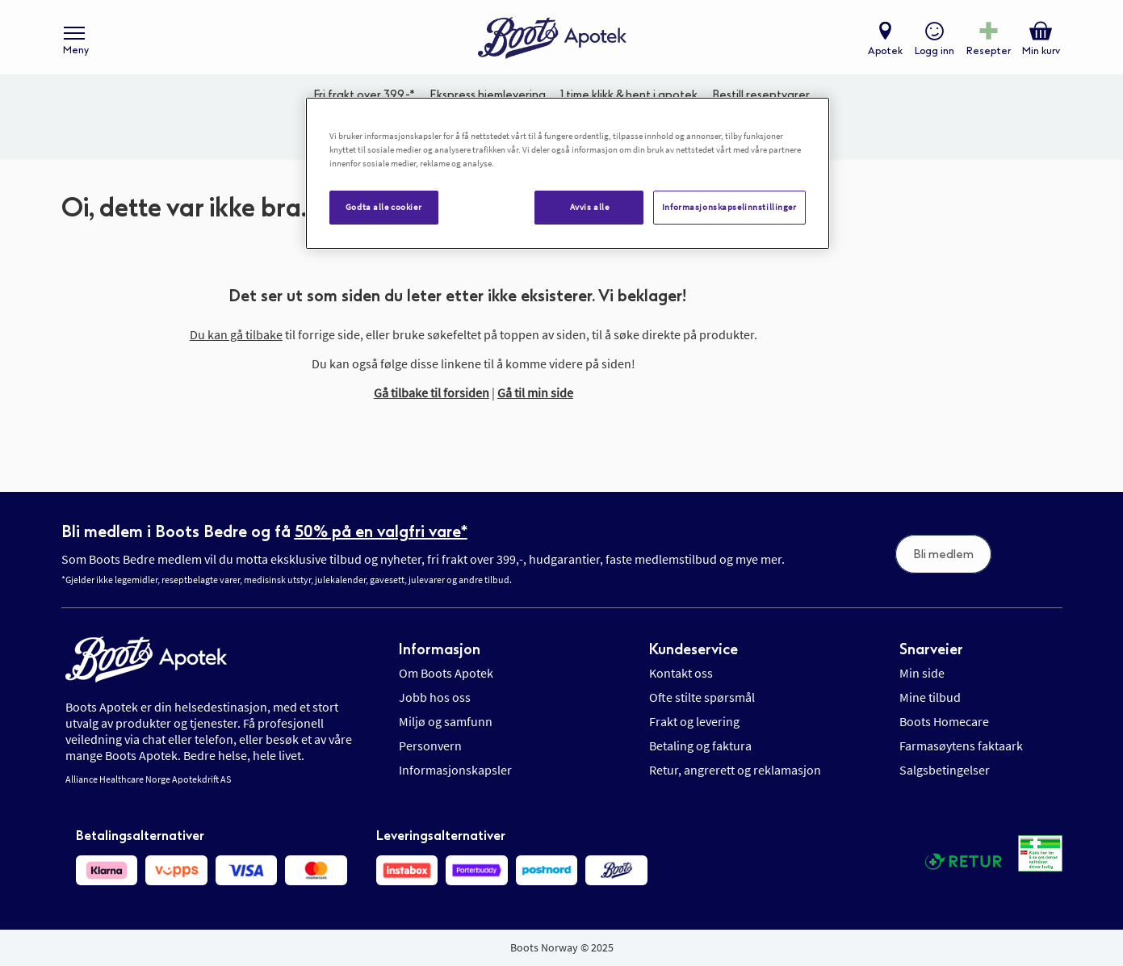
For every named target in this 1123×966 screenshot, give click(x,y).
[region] (567, 173)
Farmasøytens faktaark (961, 745)
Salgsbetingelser (944, 770)
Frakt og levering (694, 721)
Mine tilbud (930, 697)
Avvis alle (590, 206)
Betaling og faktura (700, 745)
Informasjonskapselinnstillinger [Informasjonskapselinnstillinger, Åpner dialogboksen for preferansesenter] (729, 206)
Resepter (988, 53)
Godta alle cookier (383, 206)
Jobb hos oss (435, 697)
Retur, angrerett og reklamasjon (735, 770)
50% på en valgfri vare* (381, 531)
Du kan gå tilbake (236, 341)
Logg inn (933, 53)
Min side (922, 673)
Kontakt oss (681, 673)
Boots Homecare (944, 721)
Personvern (430, 745)
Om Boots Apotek (446, 673)
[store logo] (553, 40)
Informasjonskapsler (455, 770)
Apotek (884, 53)
